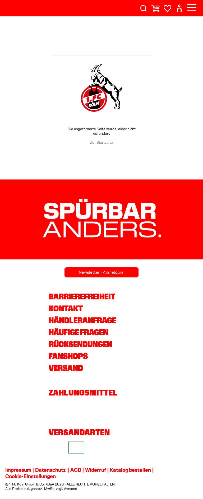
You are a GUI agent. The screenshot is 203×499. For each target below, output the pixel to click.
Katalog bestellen (130, 470)
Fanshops (68, 356)
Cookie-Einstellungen (30, 476)
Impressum (18, 470)
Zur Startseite (101, 142)
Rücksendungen (80, 344)
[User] (179, 6)
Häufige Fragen (78, 332)
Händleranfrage (82, 320)
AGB (75, 470)
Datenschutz (50, 470)
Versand (66, 368)
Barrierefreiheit (82, 296)
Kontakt (66, 308)
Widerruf (95, 470)
